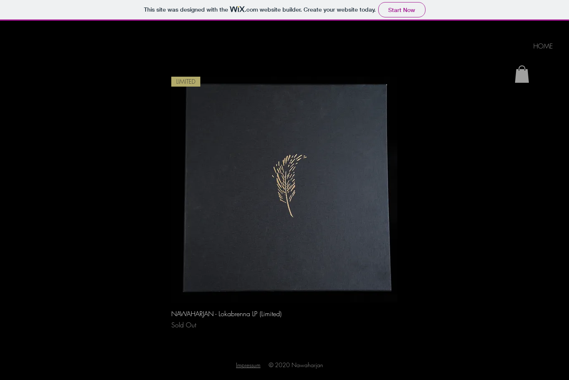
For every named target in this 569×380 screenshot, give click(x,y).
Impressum (248, 365)
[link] (522, 74)
